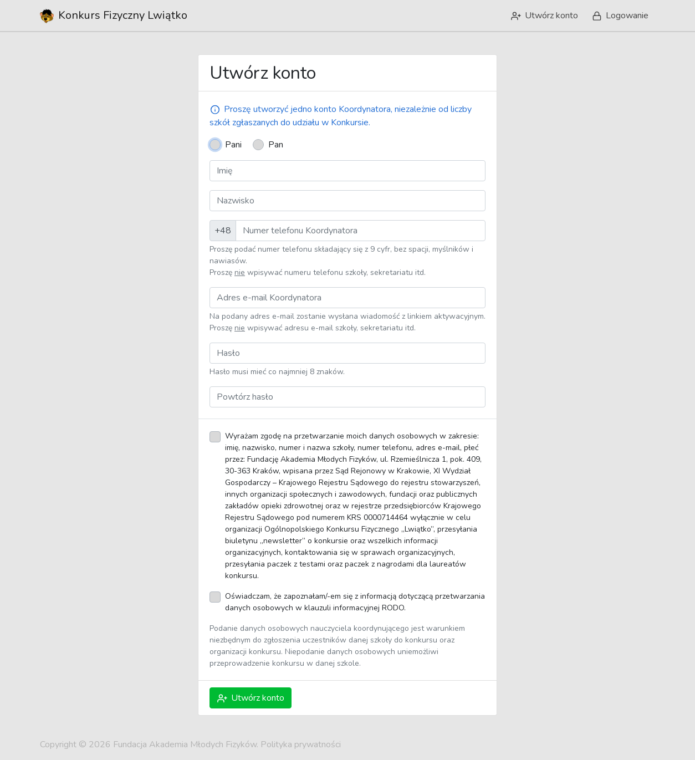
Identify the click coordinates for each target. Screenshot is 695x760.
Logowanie (619, 15)
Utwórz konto (543, 15)
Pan (275, 145)
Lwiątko (113, 15)
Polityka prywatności (300, 744)
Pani (233, 145)
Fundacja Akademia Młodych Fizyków (185, 744)
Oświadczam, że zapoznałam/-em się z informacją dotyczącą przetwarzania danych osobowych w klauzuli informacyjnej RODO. (355, 602)
